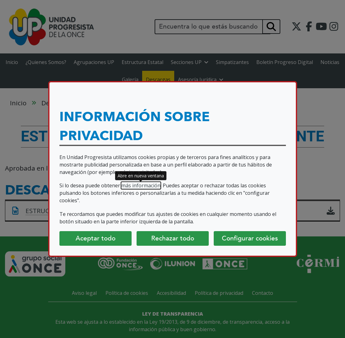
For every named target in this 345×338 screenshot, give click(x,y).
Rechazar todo (172, 238)
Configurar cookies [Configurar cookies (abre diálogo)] (250, 238)
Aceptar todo (95, 238)
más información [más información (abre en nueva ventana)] (141, 185)
